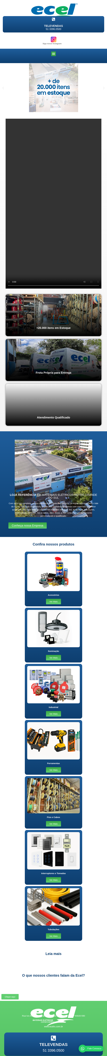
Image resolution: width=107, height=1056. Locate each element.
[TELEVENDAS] (53, 19)
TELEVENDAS (53, 25)
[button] (53, 53)
